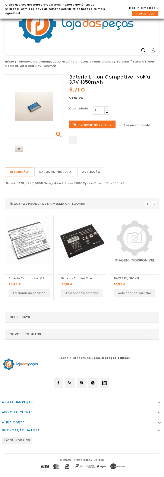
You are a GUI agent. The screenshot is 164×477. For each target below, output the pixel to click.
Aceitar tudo (145, 14)
